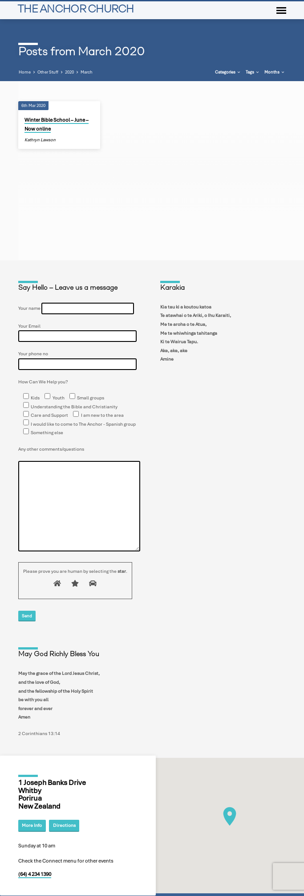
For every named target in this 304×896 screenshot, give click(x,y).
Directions (64, 825)
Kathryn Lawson (40, 140)
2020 (69, 72)
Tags (253, 72)
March (87, 72)
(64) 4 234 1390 (34, 874)
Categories (228, 72)
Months (274, 72)
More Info (32, 825)
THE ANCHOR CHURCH (75, 10)
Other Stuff (47, 72)
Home (25, 72)
